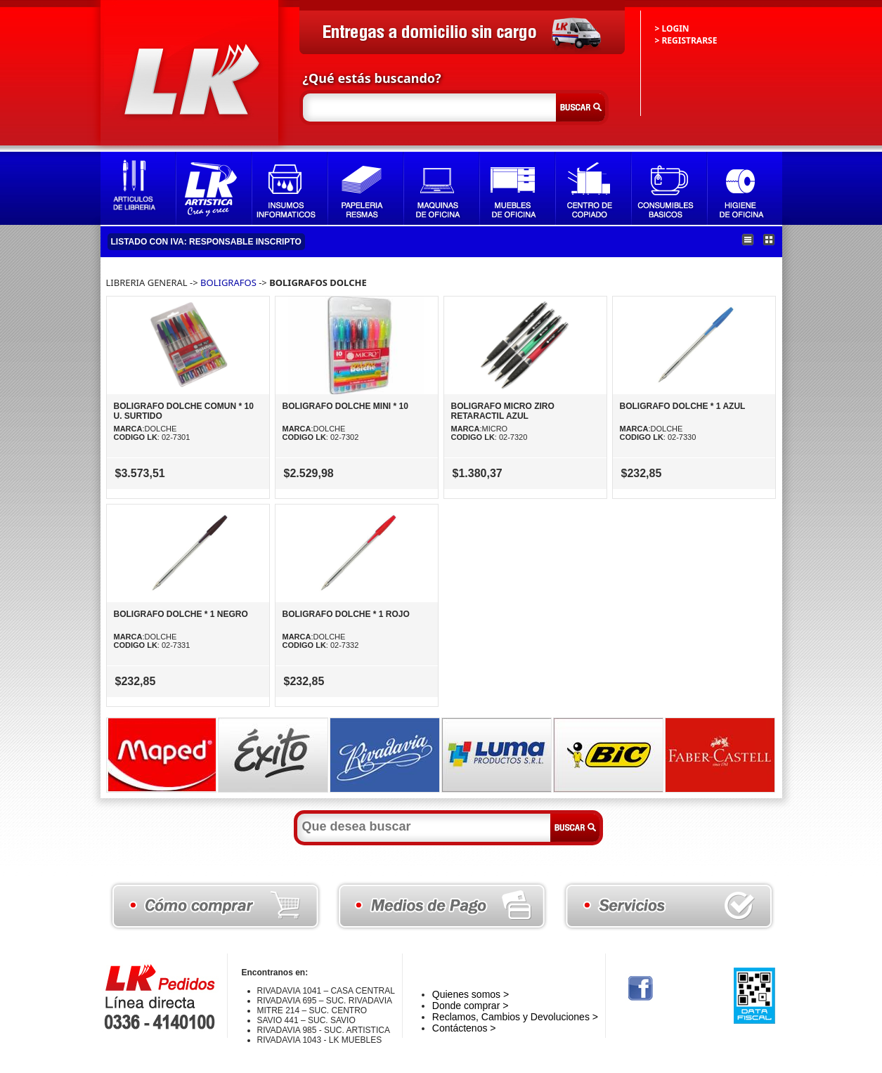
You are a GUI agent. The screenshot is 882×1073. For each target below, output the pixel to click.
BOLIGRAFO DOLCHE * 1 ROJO (346, 614)
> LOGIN (672, 28)
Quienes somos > (470, 994)
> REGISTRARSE (686, 40)
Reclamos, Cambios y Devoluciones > (515, 1016)
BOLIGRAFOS (228, 282)
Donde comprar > (470, 1005)
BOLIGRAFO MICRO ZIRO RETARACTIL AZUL (503, 411)
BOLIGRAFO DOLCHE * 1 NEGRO (181, 614)
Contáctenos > (464, 1028)
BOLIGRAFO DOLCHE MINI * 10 (345, 406)
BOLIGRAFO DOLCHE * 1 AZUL (683, 406)
